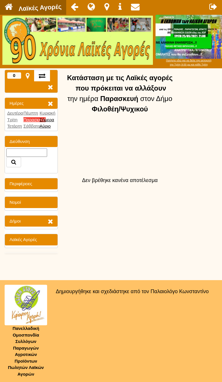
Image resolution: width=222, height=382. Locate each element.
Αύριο (45, 126)
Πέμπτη (30, 113)
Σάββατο (31, 126)
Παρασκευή (34, 119)
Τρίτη (12, 119)
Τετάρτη (14, 126)
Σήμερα (47, 119)
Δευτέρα (15, 113)
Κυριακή (48, 113)
